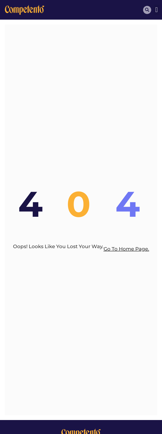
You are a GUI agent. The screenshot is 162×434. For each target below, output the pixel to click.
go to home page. (126, 249)
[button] (157, 10)
